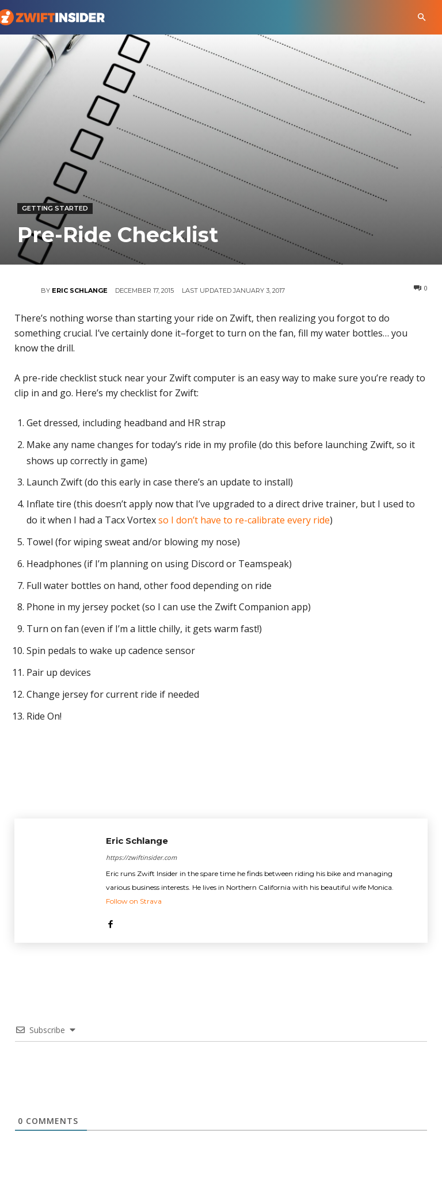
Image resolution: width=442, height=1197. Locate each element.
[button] (421, 17)
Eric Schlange (80, 290)
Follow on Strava (134, 901)
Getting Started (55, 208)
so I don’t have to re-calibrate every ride (244, 520)
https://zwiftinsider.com (141, 857)
